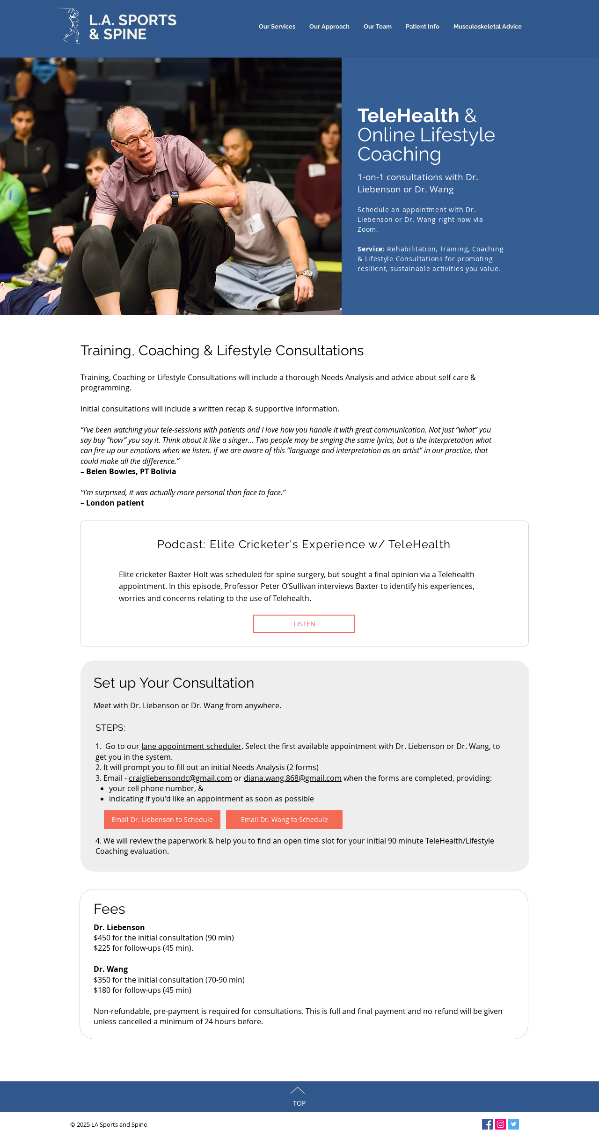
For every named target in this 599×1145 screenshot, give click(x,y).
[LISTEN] (304, 624)
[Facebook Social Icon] (487, 1124)
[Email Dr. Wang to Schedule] (284, 819)
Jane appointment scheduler (190, 746)
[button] (422, 26)
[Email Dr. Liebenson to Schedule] (162, 819)
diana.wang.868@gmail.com (293, 778)
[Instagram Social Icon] (500, 1124)
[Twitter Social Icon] (513, 1124)
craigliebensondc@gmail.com (180, 778)
